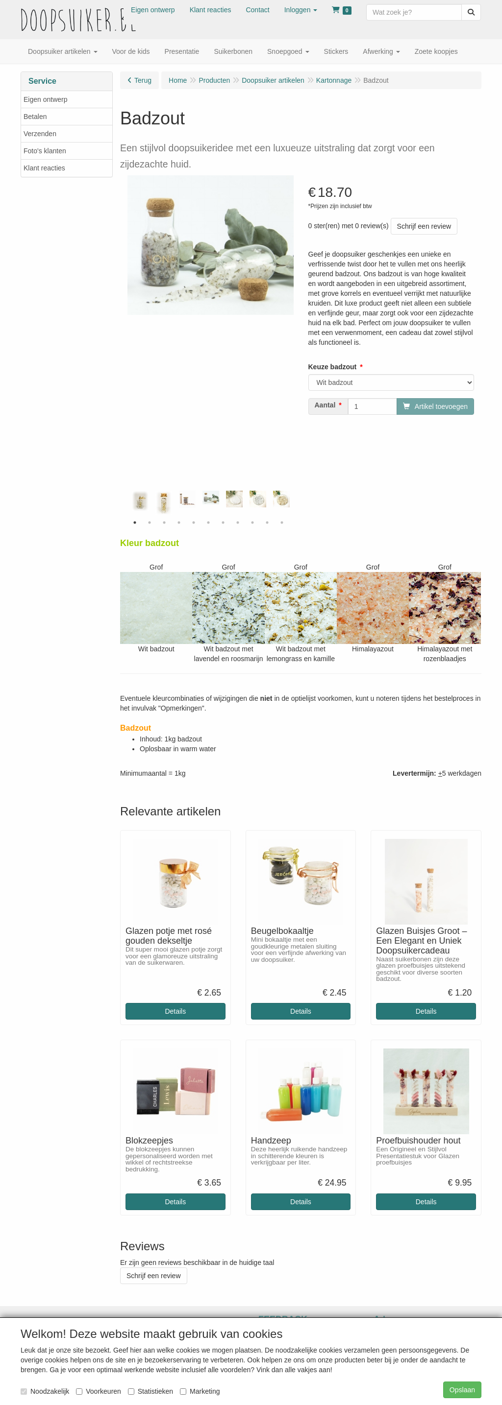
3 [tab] (164, 522)
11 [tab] (282, 522)
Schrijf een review (424, 226)
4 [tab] (179, 522)
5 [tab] (194, 522)
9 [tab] (252, 522)
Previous (125, 503)
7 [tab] (223, 522)
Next (296, 503)
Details (175, 1011)
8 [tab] (238, 522)
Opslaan (462, 1390)
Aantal (325, 405)
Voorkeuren (98, 1391)
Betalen (35, 116)
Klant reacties (44, 168)
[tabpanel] (210, 498)
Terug (142, 80)
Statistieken (150, 1391)
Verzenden (40, 134)
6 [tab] (208, 522)
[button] (301, 10)
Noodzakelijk (45, 1391)
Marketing (200, 1391)
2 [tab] (149, 522)
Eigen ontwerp (46, 99)
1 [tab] (135, 522)
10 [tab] (267, 522)
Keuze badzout (332, 367)
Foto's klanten (45, 151)
